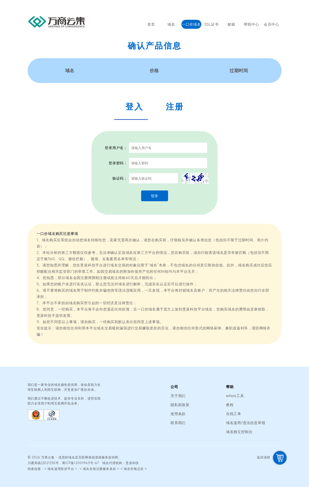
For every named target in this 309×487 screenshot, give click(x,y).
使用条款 (178, 413)
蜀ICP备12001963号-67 (80, 463)
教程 (230, 404)
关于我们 (178, 395)
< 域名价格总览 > (133, 469)
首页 (151, 24)
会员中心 (271, 24)
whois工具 (235, 395)
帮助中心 (251, 24)
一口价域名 (191, 24)
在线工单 (233, 413)
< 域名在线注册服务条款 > (99, 469)
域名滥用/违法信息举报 (245, 422)
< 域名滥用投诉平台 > (61, 469)
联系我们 (178, 422)
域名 (171, 24)
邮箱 (231, 24)
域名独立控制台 (239, 431)
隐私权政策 (180, 404)
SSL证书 (211, 24)
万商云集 (47, 457)
